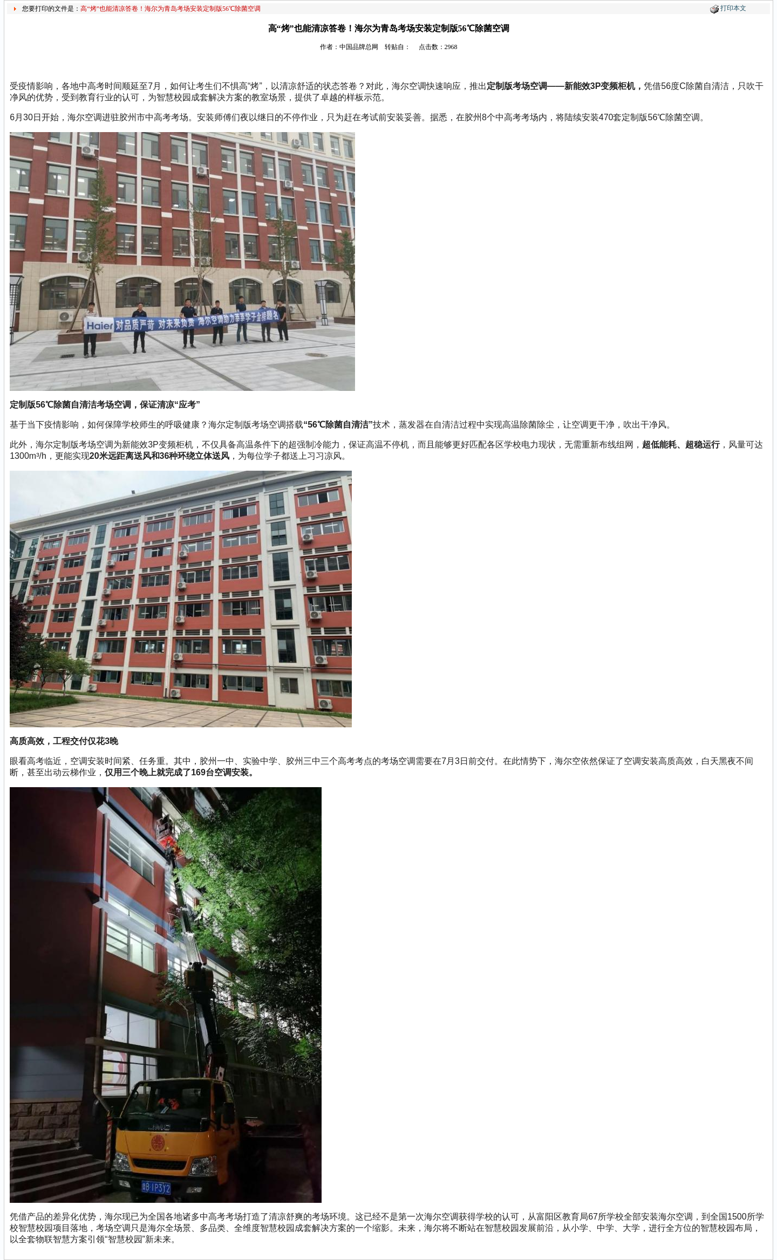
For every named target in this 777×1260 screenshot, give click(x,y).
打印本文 (733, 8)
